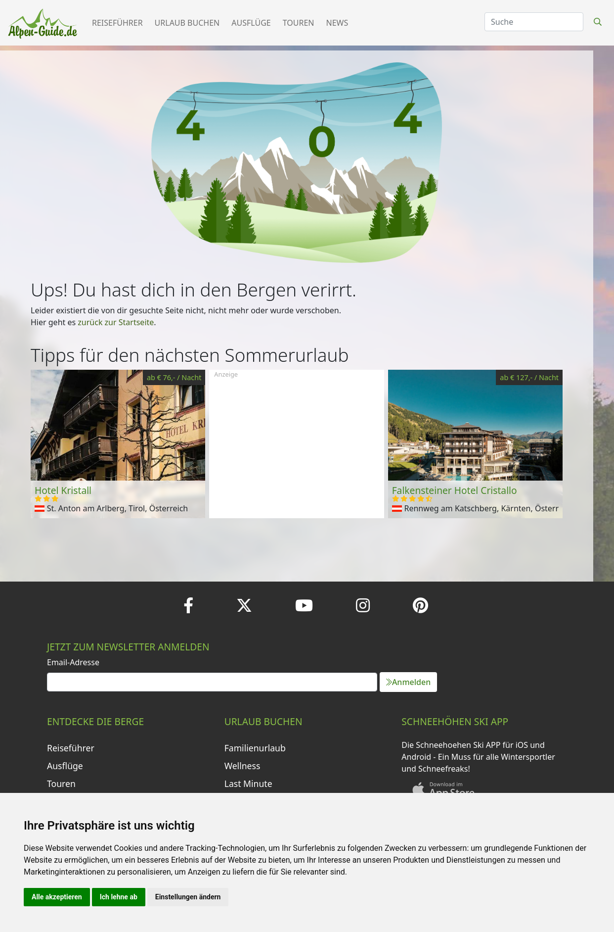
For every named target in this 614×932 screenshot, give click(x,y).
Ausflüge (250, 22)
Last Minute (248, 783)
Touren (298, 22)
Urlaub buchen (187, 22)
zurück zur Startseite (116, 322)
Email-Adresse (73, 662)
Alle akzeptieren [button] (57, 897)
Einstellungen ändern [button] (188, 897)
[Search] (533, 21)
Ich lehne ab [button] (118, 897)
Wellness (242, 766)
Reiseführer (117, 22)
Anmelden (408, 682)
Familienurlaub (255, 748)
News (337, 22)
